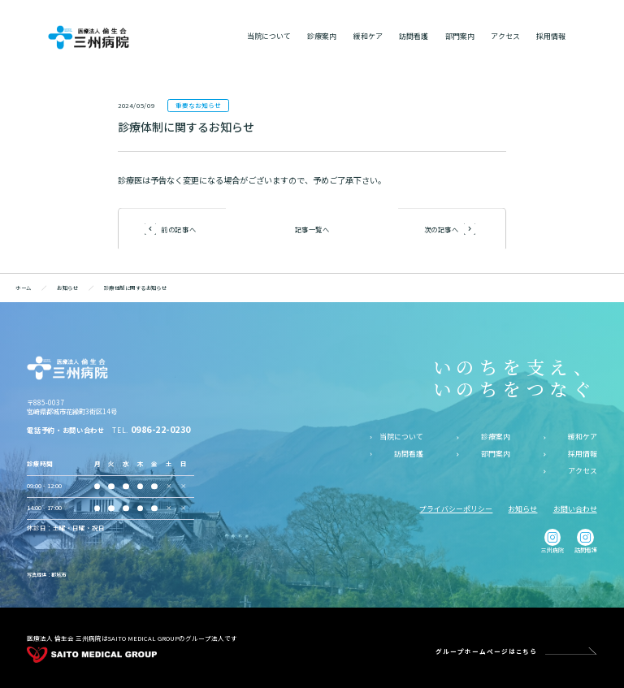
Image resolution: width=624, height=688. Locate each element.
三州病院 (552, 541)
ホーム (23, 288)
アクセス (582, 471)
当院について (401, 437)
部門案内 (495, 454)
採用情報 (582, 454)
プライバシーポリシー (455, 509)
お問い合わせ (575, 509)
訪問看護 (408, 454)
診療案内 (495, 437)
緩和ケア (582, 437)
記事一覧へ (312, 229)
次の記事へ (441, 228)
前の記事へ (178, 228)
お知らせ (67, 288)
